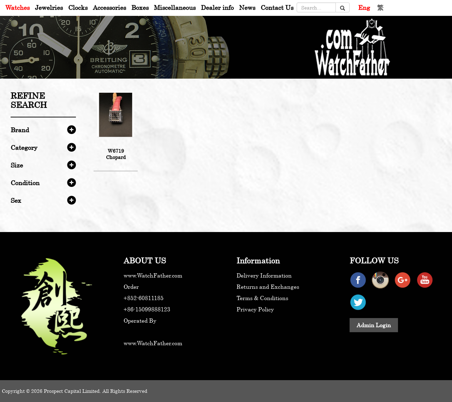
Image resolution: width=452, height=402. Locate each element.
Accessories (109, 7)
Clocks (78, 7)
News (247, 7)
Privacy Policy (255, 309)
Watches (17, 7)
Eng (364, 7)
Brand (20, 130)
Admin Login (374, 325)
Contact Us (277, 7)
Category (24, 147)
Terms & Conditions (262, 298)
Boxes (140, 7)
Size (17, 165)
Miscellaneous (175, 7)
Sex (16, 200)
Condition (25, 183)
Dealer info (217, 7)
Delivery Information (264, 275)
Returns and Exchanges (268, 286)
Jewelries (49, 7)
